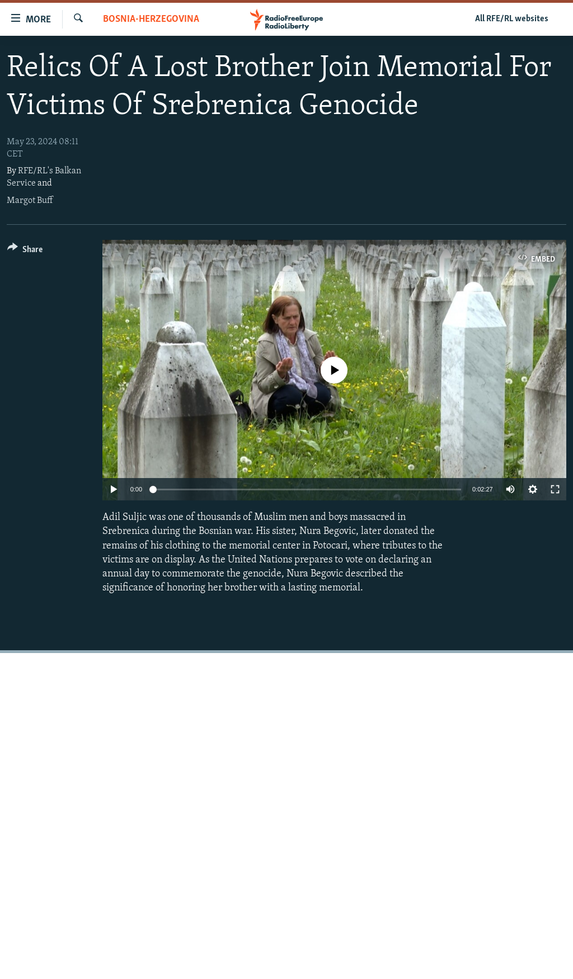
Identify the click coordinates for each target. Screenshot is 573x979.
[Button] (25, 251)
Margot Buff (30, 200)
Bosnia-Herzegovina (151, 19)
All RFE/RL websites (511, 19)
